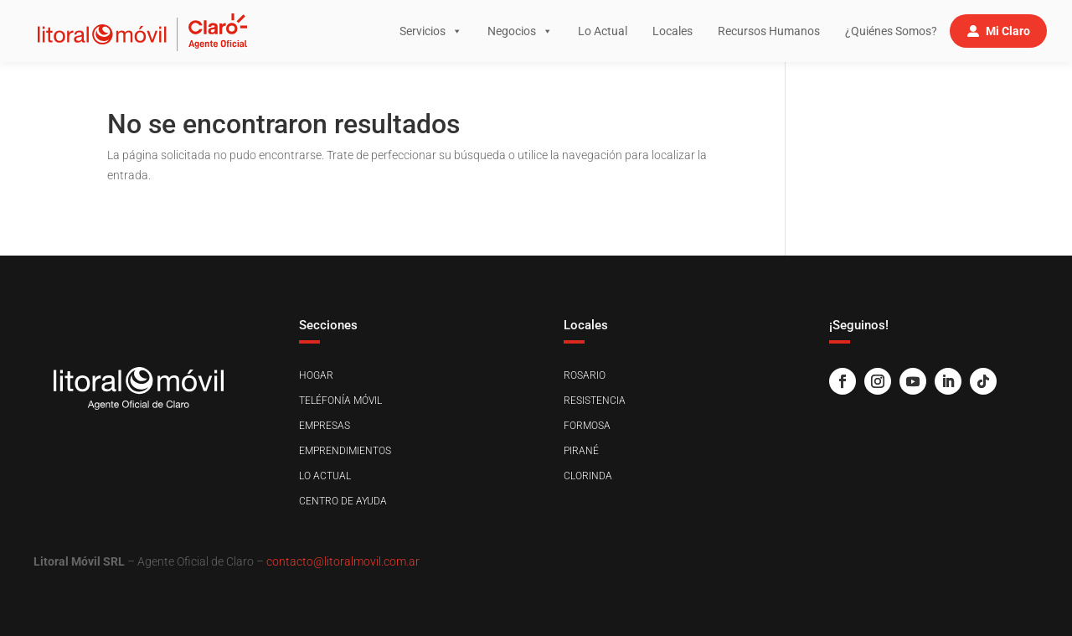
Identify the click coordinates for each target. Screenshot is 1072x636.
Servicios (430, 31)
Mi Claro (1008, 31)
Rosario (585, 375)
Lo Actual (602, 31)
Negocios (520, 31)
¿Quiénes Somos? (891, 31)
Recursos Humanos (769, 31)
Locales (672, 31)
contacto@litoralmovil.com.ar (343, 561)
